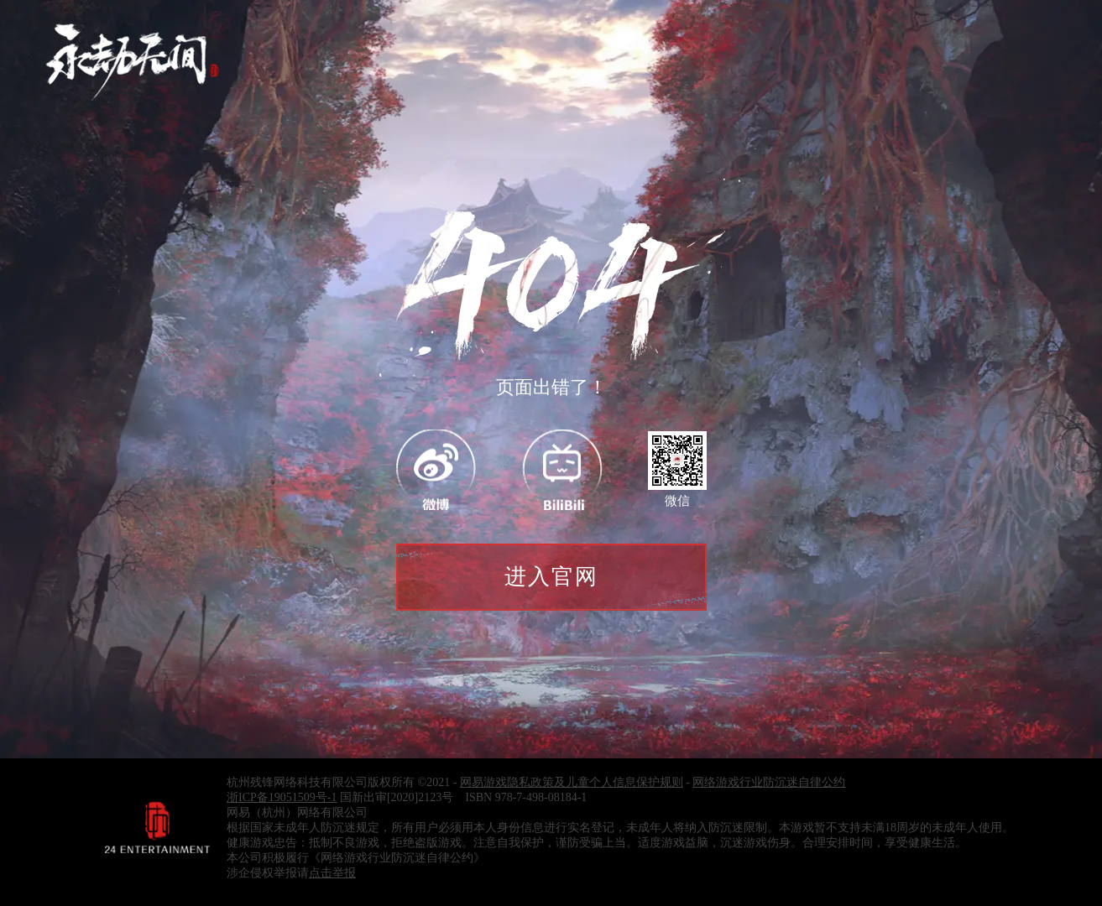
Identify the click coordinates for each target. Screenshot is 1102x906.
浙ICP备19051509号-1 (282, 797)
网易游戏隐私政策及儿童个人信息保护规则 (571, 782)
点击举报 (332, 873)
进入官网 (551, 577)
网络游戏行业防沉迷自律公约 (768, 782)
